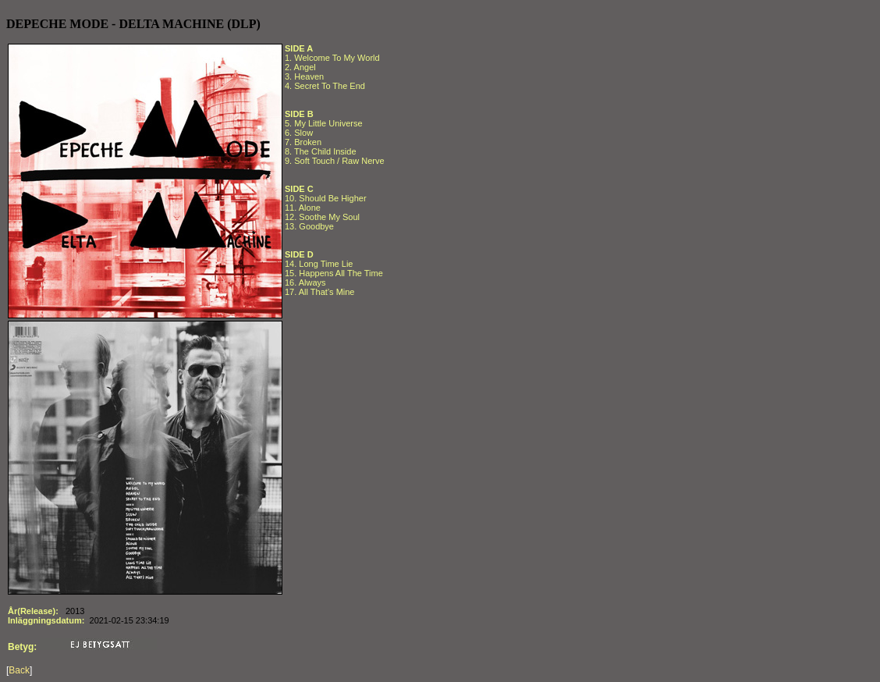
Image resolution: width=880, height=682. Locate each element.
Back (19, 670)
